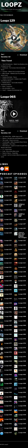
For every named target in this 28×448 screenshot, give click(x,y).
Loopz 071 (8, 356)
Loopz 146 (8, 177)
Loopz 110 (22, 267)
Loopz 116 (22, 254)
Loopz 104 (22, 280)
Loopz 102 (22, 285)
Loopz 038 (22, 428)
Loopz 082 (22, 330)
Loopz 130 (8, 219)
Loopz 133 (8, 209)
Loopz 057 (8, 388)
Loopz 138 (8, 195)
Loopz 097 (8, 298)
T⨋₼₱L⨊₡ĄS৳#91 (21, 205)
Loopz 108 (22, 271)
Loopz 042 (22, 419)
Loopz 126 (8, 228)
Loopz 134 (8, 204)
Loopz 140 (8, 191)
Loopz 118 (22, 249)
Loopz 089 (8, 316)
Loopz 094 (22, 303)
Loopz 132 (22, 209)
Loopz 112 (22, 262)
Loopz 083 (8, 330)
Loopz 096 (22, 298)
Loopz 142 (8, 186)
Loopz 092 (22, 307)
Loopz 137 (22, 195)
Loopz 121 (8, 245)
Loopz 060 (22, 379)
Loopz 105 (8, 280)
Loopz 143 (22, 182)
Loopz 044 (22, 414)
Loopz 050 (22, 401)
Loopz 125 (22, 228)
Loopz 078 (22, 338)
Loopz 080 (22, 334)
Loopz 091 (8, 312)
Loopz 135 (22, 200)
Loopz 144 (8, 182)
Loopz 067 (8, 365)
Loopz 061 (8, 379)
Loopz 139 (22, 191)
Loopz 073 (8, 352)
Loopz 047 (8, 410)
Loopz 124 (8, 232)
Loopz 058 (22, 383)
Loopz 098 (22, 294)
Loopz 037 (8, 432)
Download (22, 55)
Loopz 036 (22, 432)
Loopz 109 (8, 271)
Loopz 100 (22, 289)
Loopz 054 (22, 392)
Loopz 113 (8, 262)
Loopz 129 (22, 219)
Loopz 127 (22, 224)
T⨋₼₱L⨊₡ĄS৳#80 (21, 215)
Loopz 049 (8, 405)
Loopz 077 (8, 343)
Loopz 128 (8, 224)
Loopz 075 (8, 347)
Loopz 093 (8, 307)
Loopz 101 (8, 289)
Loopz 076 (22, 343)
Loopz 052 (22, 397)
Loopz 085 (8, 325)
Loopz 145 (22, 177)
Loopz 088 (22, 316)
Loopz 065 (8, 370)
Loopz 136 (8, 200)
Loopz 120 (22, 245)
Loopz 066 (22, 365)
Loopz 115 (8, 258)
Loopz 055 (8, 392)
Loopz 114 (22, 258)
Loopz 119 (8, 249)
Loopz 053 (8, 397)
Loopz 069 (8, 361)
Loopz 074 (22, 347)
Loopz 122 (22, 240)
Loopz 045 (8, 414)
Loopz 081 (8, 334)
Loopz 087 (8, 321)
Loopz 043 (8, 419)
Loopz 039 (8, 428)
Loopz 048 (22, 405)
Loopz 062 (22, 374)
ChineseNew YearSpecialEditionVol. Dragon (22, 235)
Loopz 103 (8, 285)
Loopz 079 (8, 338)
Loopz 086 (22, 321)
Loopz (11, 4)
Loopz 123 (8, 240)
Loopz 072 (22, 352)
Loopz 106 (22, 276)
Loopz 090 (22, 312)
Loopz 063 (8, 374)
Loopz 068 (22, 361)
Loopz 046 (22, 410)
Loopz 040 (22, 423)
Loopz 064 (22, 370)
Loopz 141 (22, 186)
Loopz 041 (8, 423)
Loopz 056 (22, 388)
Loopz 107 (8, 276)
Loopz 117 (7, 254)
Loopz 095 (8, 303)
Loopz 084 (22, 325)
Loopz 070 (22, 356)
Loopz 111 (7, 267)
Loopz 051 (8, 401)
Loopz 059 (8, 383)
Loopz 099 (8, 294)
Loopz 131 (8, 214)
